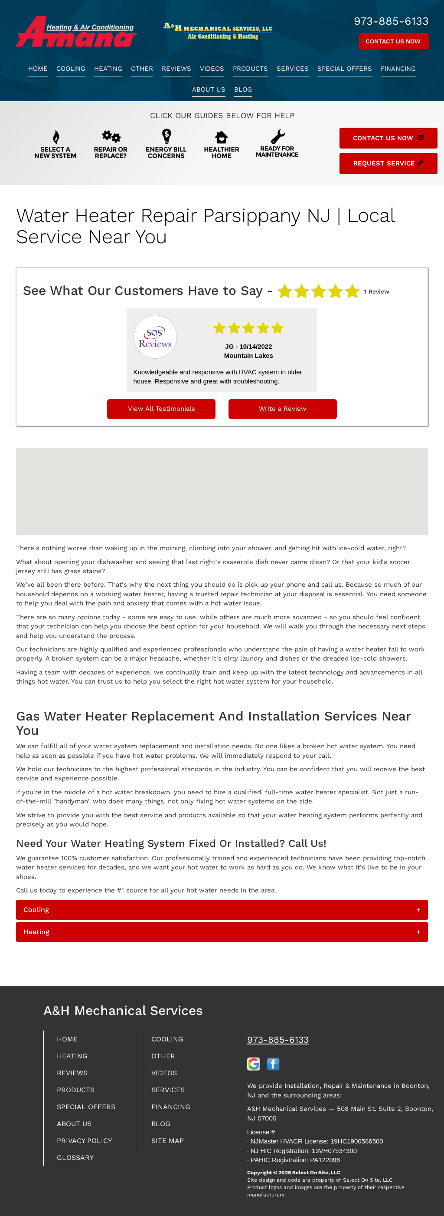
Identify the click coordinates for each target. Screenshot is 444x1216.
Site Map (169, 1146)
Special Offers (344, 69)
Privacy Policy (87, 1146)
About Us (208, 89)
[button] (222, 910)
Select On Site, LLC (316, 1173)
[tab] (222, 910)
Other (142, 69)
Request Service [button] (388, 163)
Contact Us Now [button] (394, 41)
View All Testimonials (161, 409)
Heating (108, 69)
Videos (212, 69)
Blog (243, 89)
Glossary (77, 1164)
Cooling (70, 69)
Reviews (176, 69)
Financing (398, 69)
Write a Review (283, 409)
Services (293, 69)
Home (38, 69)
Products (250, 69)
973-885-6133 (278, 1039)
